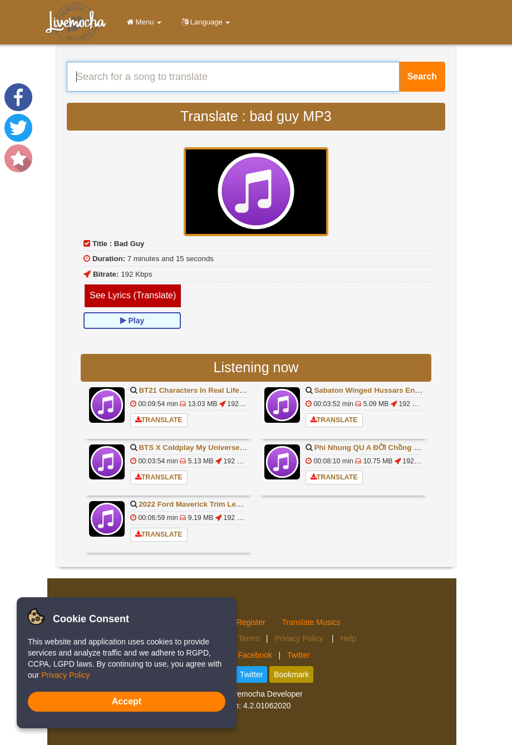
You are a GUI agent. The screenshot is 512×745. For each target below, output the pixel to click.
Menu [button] (142, 22)
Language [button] (204, 22)
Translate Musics (311, 622)
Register (251, 622)
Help (348, 638)
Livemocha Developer (264, 693)
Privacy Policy (299, 638)
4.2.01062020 (267, 705)
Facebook (255, 655)
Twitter (298, 655)
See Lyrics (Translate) (133, 295)
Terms (248, 638)
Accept (126, 701)
